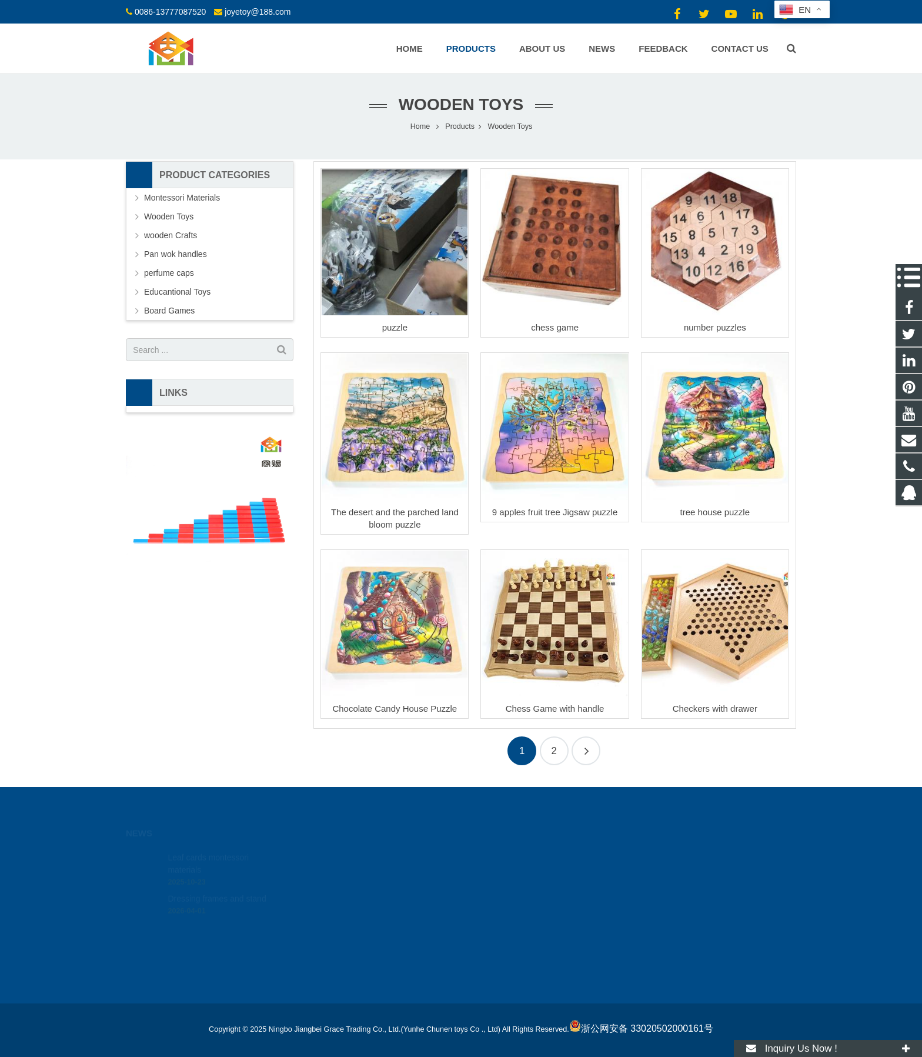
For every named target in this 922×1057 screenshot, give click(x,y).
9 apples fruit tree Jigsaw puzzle (554, 512)
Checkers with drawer (715, 708)
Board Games (169, 310)
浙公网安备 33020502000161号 (641, 1028)
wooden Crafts (170, 235)
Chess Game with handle (555, 708)
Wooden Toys (461, 104)
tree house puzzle (715, 512)
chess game (555, 327)
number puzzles (715, 327)
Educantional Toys (177, 291)
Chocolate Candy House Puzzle (394, 708)
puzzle (394, 327)
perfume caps (169, 273)
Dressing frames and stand (217, 887)
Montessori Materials (182, 197)
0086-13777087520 (170, 11)
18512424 (499, 859)
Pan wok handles (175, 254)
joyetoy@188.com (257, 11)
